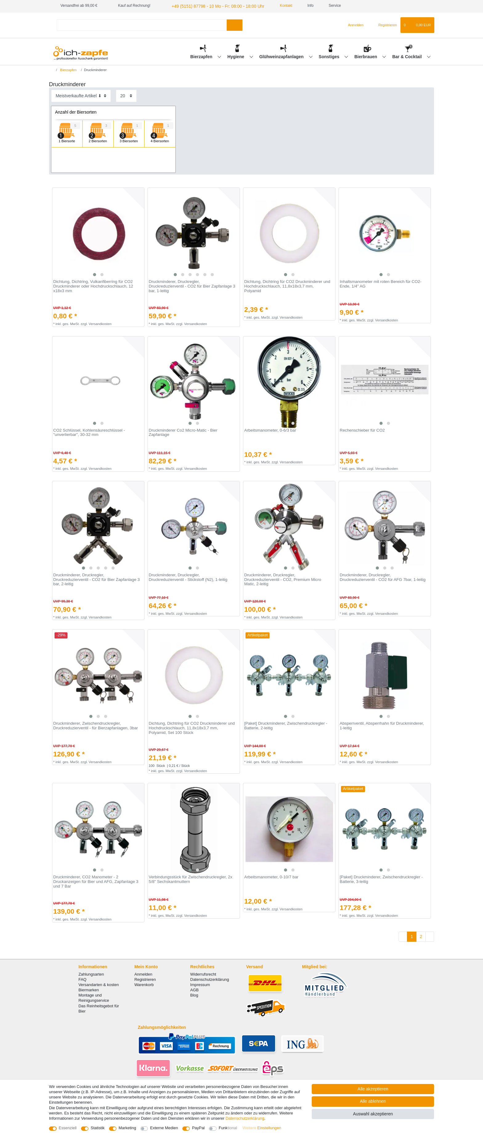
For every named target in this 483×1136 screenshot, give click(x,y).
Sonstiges (330, 55)
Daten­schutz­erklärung (244, 1118)
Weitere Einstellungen (261, 1128)
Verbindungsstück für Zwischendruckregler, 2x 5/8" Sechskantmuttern (190, 878)
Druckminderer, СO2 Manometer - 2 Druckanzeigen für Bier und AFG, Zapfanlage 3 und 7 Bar (95, 881)
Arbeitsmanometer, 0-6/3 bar (270, 429)
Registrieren (145, 978)
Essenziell (68, 1128)
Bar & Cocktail (407, 55)
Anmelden (143, 973)
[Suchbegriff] (142, 24)
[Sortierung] (81, 95)
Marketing (127, 1128)
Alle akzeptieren (373, 1088)
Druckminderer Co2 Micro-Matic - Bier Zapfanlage (183, 431)
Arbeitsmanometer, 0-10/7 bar (271, 876)
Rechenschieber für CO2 (362, 429)
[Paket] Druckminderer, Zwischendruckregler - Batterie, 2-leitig (285, 725)
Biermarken (89, 989)
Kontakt (274, 5)
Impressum (200, 983)
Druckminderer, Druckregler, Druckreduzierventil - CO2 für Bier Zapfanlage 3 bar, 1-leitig (192, 285)
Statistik (97, 1128)
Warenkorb (144, 983)
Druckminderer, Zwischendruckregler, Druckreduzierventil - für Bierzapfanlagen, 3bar (95, 725)
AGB (194, 989)
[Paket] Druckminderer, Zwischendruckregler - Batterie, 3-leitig (381, 878)
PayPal (198, 1128)
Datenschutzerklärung (209, 978)
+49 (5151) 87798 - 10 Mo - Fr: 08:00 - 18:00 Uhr (211, 5)
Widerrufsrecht (203, 973)
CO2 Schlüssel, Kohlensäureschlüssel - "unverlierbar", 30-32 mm (89, 431)
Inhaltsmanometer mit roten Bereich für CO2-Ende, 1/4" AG (380, 283)
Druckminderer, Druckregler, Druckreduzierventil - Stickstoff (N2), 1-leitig (188, 576)
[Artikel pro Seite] (126, 95)
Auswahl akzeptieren (373, 1113)
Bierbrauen (367, 55)
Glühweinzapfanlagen (282, 55)
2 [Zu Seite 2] (421, 935)
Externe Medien (164, 1128)
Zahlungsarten (91, 973)
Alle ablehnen (373, 1101)
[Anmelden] (353, 24)
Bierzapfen (201, 55)
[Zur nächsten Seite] (429, 936)
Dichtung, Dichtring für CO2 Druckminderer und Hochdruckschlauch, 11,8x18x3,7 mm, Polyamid (287, 285)
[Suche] (234, 24)
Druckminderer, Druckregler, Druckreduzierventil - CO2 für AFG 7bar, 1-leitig (383, 576)
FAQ (83, 978)
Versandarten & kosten (99, 983)
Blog (194, 994)
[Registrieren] (384, 24)
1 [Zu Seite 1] (412, 935)
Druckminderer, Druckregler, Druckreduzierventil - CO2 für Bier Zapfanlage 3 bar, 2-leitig (96, 578)
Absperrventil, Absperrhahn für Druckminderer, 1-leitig (382, 725)
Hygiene (236, 55)
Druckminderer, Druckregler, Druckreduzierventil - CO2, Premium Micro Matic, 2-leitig (282, 578)
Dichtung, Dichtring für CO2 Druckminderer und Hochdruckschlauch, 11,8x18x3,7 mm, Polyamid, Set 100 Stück (192, 727)
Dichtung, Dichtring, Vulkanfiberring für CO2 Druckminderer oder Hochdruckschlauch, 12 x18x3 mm (93, 285)
